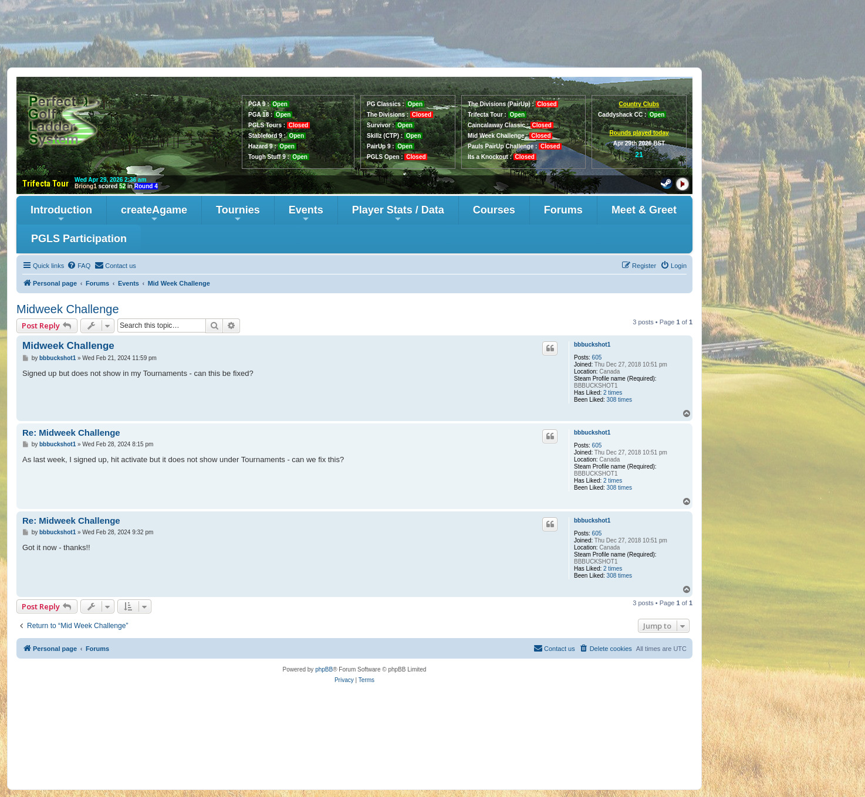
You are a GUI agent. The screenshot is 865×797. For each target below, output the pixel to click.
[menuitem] (78, 266)
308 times (619, 399)
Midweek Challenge (67, 309)
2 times (612, 392)
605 (597, 357)
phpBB (324, 669)
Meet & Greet (644, 210)
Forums (563, 210)
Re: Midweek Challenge (71, 432)
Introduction (61, 213)
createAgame (154, 213)
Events (306, 213)
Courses (494, 210)
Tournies (238, 213)
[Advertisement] (432, 33)
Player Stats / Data (398, 213)
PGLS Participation (79, 239)
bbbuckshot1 (592, 344)
